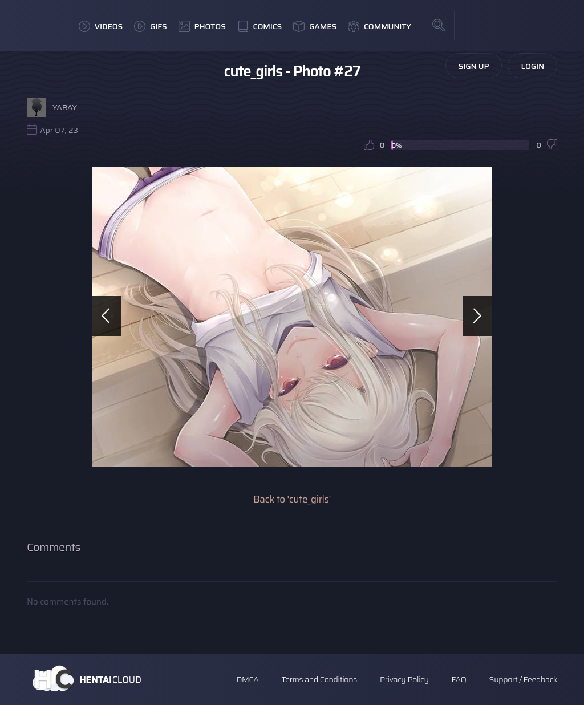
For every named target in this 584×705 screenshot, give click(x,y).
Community (379, 26)
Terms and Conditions (318, 679)
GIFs (150, 26)
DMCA (248, 679)
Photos (202, 26)
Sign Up (474, 66)
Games (314, 26)
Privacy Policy (404, 679)
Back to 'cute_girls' (292, 499)
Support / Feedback (523, 679)
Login (532, 66)
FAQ (459, 679)
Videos (101, 26)
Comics (259, 26)
